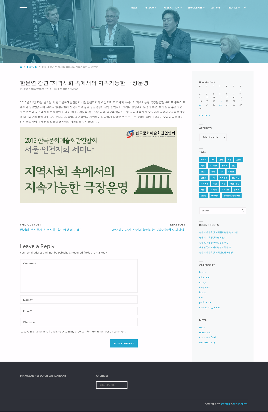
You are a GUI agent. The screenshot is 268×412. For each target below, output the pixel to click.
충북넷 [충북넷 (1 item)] (236, 189)
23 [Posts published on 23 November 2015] (200, 104)
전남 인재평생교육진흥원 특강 (214, 242)
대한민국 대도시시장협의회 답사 (215, 247)
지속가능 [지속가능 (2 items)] (225, 189)
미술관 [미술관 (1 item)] (231, 171)
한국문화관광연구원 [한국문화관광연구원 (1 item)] (231, 195)
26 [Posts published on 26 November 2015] (220, 104)
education (204, 277)
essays (202, 282)
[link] (244, 7)
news (74, 89)
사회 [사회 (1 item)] (213, 178)
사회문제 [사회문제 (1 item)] (223, 178)
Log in (202, 328)
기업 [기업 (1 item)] (229, 159)
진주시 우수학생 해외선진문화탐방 (216, 252)
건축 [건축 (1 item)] (221, 159)
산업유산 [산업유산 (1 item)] (235, 178)
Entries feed (205, 332)
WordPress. (240, 404)
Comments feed (207, 338)
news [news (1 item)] (203, 159)
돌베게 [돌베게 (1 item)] (224, 165)
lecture (32, 66)
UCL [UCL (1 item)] (212, 159)
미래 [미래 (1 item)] (221, 171)
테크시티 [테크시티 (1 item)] (215, 195)
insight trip (204, 287)
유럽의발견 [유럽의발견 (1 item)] (234, 184)
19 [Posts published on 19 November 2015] (220, 101)
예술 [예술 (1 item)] (215, 184)
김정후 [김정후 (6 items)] (239, 159)
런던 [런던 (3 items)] (234, 165)
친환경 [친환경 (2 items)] (203, 195)
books (202, 272)
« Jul (201, 115)
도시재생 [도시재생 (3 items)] (213, 165)
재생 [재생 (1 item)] (203, 189)
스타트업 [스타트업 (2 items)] (204, 184)
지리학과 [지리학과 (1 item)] (213, 189)
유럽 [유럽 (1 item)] (223, 184)
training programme (209, 307)
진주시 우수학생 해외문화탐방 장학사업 (218, 232)
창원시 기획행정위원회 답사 (212, 237)
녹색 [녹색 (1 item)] (203, 165)
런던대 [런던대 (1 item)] (203, 171)
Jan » (207, 115)
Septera (225, 404)
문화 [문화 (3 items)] (213, 171)
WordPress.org (207, 342)
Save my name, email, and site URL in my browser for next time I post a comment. (73, 331)
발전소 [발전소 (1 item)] (203, 178)
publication (205, 302)
